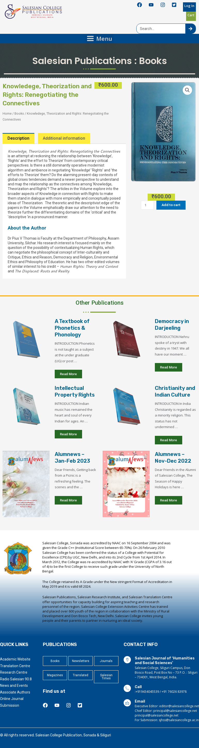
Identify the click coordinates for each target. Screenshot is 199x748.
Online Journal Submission (11, 702)
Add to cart (171, 205)
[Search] (190, 29)
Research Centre (13, 672)
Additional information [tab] (64, 138)
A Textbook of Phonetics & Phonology (72, 328)
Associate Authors (15, 692)
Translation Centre (15, 666)
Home (7, 113)
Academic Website (15, 659)
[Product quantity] (147, 205)
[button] (187, 90)
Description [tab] (18, 138)
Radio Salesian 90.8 (16, 679)
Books (153, 60)
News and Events (14, 685)
